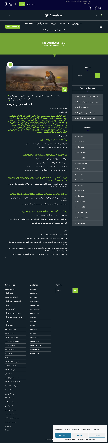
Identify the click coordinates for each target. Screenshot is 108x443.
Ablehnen (80, 435)
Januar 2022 (34, 259)
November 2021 (35, 267)
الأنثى (12, 100)
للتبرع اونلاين (77, 24)
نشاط (7, 348)
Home (46, 45)
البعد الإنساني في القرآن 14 (86, 118)
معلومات (8, 344)
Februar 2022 (34, 255)
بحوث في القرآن (28, 99)
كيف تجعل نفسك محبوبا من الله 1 (87, 102)
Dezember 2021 (35, 263)
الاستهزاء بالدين (15, 96)
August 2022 (81, 169)
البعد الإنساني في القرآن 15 (86, 113)
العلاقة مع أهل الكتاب (12, 259)
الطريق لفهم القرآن (45, 96)
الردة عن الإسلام (10, 247)
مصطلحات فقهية (10, 340)
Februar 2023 (81, 152)
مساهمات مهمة (10, 308)
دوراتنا (53, 24)
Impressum (92, 439)
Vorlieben (97, 435)
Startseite (29, 24)
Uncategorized (10, 207)
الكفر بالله (56, 96)
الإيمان (7, 223)
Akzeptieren (63, 435)
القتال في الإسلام (10, 267)
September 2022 (82, 163)
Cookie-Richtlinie (70, 439)
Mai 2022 (80, 185)
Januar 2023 (81, 158)
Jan (65, 90)
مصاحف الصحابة (10, 316)
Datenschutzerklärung (82, 439)
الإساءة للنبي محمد (11, 215)
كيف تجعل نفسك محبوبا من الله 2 (87, 96)
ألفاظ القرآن (9, 211)
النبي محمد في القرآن (15, 99)
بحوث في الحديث (10, 284)
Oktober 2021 (34, 272)
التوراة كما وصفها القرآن (13, 231)
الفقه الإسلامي (10, 263)
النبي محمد (8, 275)
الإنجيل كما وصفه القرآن (13, 219)
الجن (6, 239)
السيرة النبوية (9, 251)
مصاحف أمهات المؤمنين (13, 312)
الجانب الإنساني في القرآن (29, 96)
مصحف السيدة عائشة (12, 336)
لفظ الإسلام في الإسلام (12, 296)
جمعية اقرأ (8, 292)
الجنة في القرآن (10, 243)
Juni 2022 (80, 180)
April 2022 (80, 191)
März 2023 (80, 147)
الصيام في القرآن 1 (83, 107)
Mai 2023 (80, 136)
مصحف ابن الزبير (10, 324)
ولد (20, 100)
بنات (16, 100)
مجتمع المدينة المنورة (12, 304)
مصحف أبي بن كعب (11, 320)
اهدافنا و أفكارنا (42, 24)
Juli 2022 (80, 174)
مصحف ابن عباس (10, 328)
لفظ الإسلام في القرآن (12, 300)
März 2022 (80, 196)
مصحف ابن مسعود (11, 332)
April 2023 (80, 141)
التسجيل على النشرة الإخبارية (54, 30)
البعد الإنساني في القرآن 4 (19, 104)
